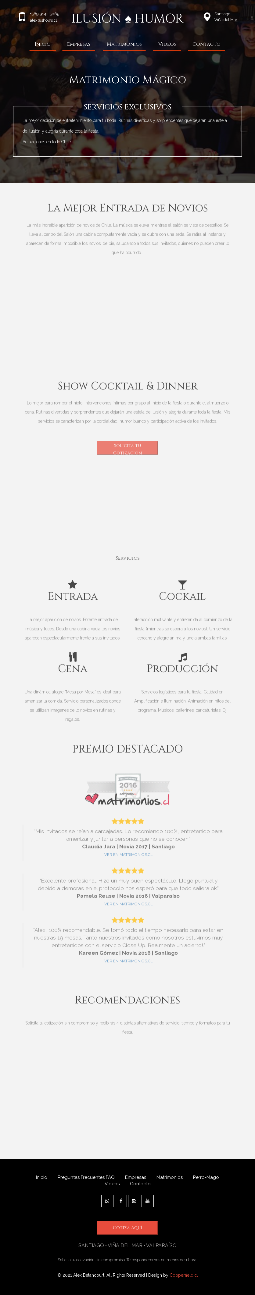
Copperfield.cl (184, 1275)
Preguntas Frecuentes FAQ (86, 1177)
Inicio (43, 44)
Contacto (206, 44)
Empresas (78, 44)
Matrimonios (124, 44)
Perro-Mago (206, 1177)
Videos (167, 44)
